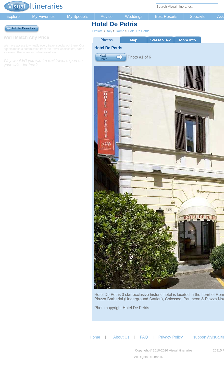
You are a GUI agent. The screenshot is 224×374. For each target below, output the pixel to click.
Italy (109, 31)
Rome (120, 31)
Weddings (133, 16)
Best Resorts (166, 16)
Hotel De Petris (138, 31)
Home (95, 337)
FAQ (144, 337)
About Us (121, 337)
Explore (13, 16)
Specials (197, 16)
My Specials (77, 16)
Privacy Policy (170, 337)
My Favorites (43, 16)
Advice (106, 16)
